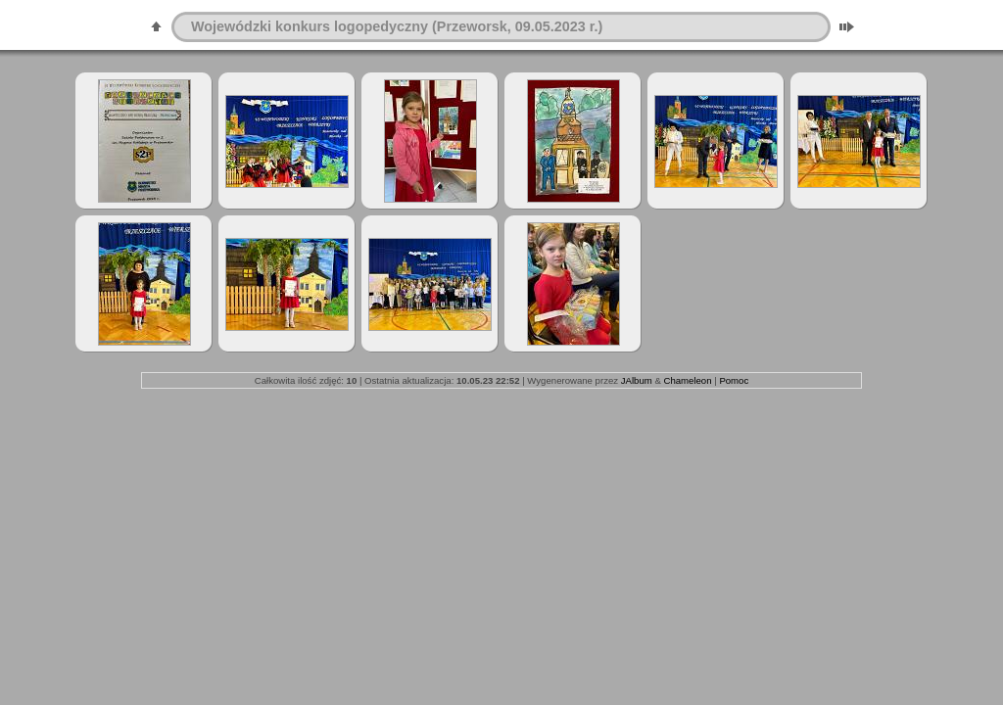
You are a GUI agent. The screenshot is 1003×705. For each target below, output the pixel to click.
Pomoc (733, 380)
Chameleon (687, 380)
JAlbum (636, 380)
